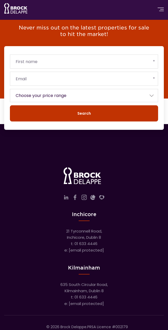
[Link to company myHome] (101, 198)
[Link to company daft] (93, 198)
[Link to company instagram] (84, 198)
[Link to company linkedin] (66, 198)
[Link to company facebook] (75, 198)
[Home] (16, 9)
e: (84, 250)
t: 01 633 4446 (84, 243)
